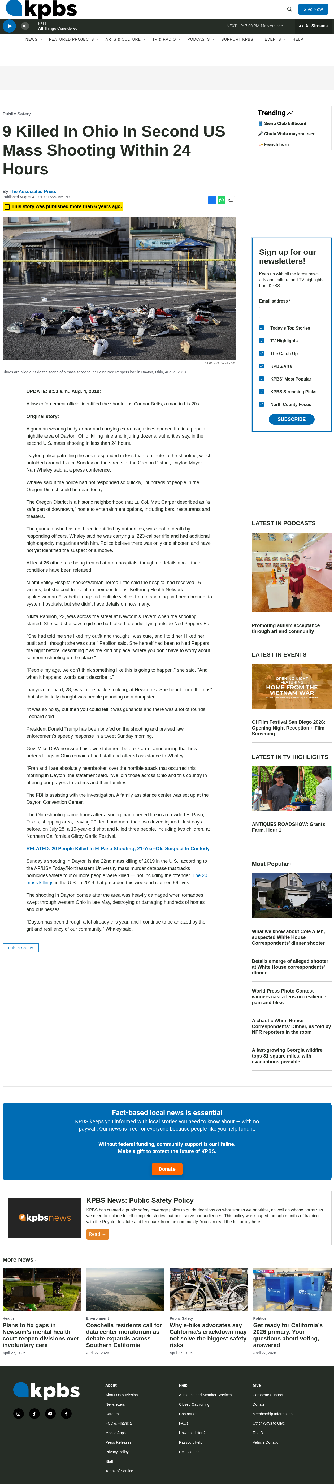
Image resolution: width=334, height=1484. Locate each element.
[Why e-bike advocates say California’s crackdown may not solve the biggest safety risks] (209, 1289)
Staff (109, 1461)
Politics (260, 1318)
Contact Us (188, 1414)
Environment (97, 1318)
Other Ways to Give (269, 1423)
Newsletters (115, 1404)
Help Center (189, 1452)
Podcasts (198, 55)
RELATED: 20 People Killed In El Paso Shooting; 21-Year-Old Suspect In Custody (118, 848)
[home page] (38, 14)
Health (8, 1318)
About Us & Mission (122, 1395)
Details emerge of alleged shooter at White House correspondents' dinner (290, 967)
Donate (167, 1169)
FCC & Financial (119, 1423)
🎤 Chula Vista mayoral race (286, 133)
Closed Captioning (194, 1404)
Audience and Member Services (205, 1395)
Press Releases (119, 1442)
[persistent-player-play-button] (9, 38)
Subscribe (291, 419)
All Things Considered (57, 40)
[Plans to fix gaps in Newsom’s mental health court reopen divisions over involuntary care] (42, 1289)
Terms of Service (119, 1471)
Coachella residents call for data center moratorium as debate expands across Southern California (124, 1335)
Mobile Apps (116, 1433)
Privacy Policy (117, 1452)
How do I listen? (192, 1433)
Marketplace (272, 38)
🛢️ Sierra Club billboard (282, 123)
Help (298, 55)
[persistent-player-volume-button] (25, 39)
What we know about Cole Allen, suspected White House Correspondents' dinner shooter (288, 937)
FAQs (183, 1423)
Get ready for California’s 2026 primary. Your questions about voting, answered (288, 1335)
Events (273, 55)
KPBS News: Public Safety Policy (140, 1200)
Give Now (315, 14)
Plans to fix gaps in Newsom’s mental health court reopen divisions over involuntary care (41, 1335)
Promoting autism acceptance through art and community (286, 628)
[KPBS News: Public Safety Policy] (44, 1218)
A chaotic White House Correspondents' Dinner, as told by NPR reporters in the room (291, 1026)
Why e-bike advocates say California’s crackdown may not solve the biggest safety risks (208, 1335)
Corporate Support (268, 1395)
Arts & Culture (123, 55)
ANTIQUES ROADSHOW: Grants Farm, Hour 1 (288, 827)
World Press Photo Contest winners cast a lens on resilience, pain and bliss (290, 996)
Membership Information (273, 1414)
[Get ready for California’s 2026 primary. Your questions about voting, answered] (292, 1289)
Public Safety (17, 114)
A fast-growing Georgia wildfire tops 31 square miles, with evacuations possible (287, 1055)
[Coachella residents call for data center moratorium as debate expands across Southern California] (125, 1289)
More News (20, 1259)
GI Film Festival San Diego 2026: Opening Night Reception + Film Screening (289, 727)
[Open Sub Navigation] (42, 55)
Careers (112, 1414)
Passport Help (190, 1442)
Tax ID (258, 1433)
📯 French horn (273, 144)
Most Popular (272, 864)
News (31, 55)
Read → (97, 1234)
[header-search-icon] (291, 14)
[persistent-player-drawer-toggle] (313, 38)
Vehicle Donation (266, 1442)
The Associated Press (33, 191)
